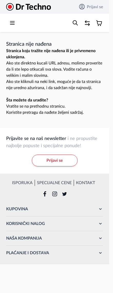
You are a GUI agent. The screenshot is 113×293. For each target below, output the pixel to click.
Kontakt (85, 183)
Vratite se (14, 106)
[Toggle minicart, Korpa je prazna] (99, 23)
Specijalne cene (54, 183)
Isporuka (22, 183)
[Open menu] (12, 23)
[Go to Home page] (28, 7)
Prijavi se (91, 7)
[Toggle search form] (75, 23)
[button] (54, 209)
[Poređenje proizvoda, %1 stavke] (87, 23)
